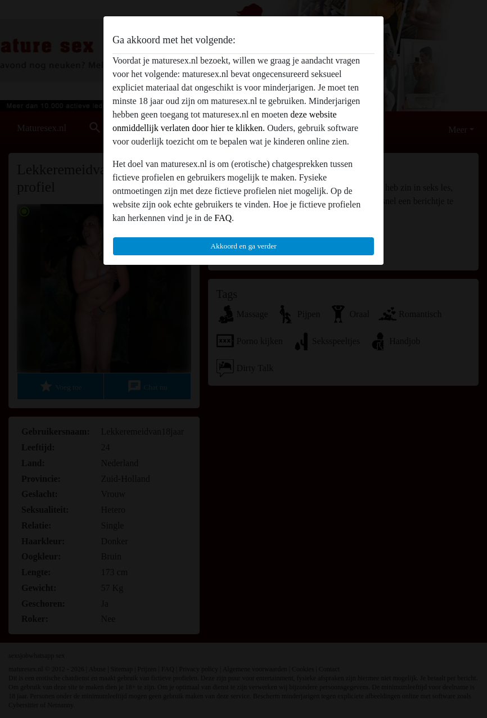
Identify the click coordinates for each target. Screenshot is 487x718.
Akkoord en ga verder (243, 246)
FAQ (223, 218)
